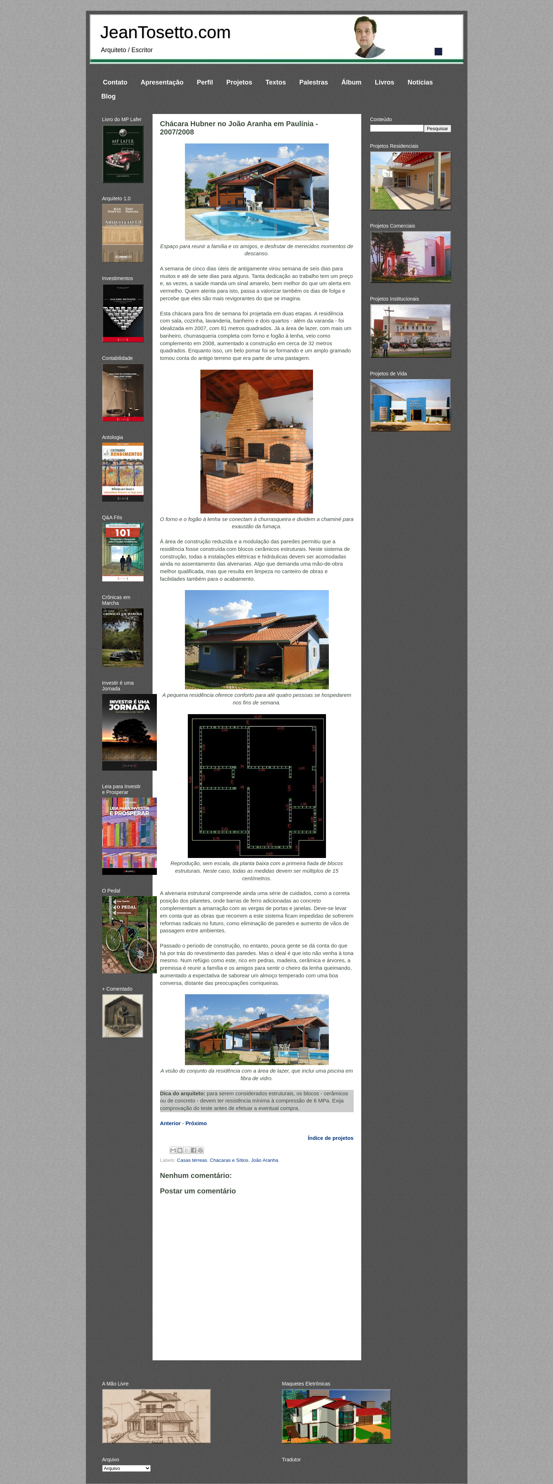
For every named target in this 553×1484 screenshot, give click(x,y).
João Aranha (264, 1160)
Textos (276, 82)
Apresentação (162, 82)
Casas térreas (192, 1160)
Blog (108, 96)
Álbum (351, 82)
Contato (115, 82)
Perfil (205, 82)
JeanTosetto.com (165, 32)
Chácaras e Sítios (229, 1160)
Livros (384, 82)
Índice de (330, 1138)
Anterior (170, 1123)
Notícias (420, 82)
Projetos (239, 82)
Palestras (313, 82)
